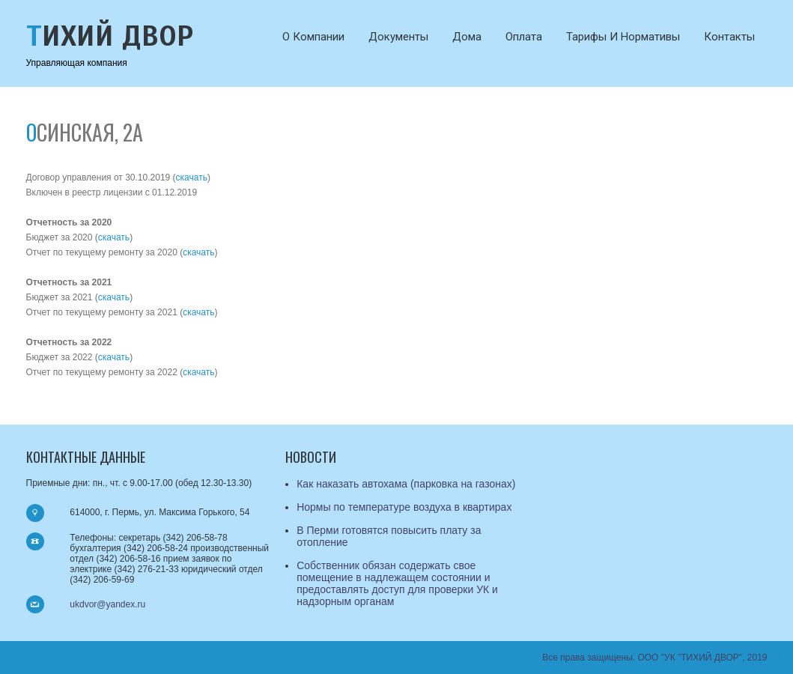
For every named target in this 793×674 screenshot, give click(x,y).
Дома (466, 36)
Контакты (729, 36)
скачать (191, 177)
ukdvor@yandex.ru (107, 604)
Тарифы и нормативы (623, 36)
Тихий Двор (110, 36)
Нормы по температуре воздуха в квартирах (404, 507)
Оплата (523, 36)
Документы (398, 36)
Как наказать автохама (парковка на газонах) (406, 484)
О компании (313, 36)
